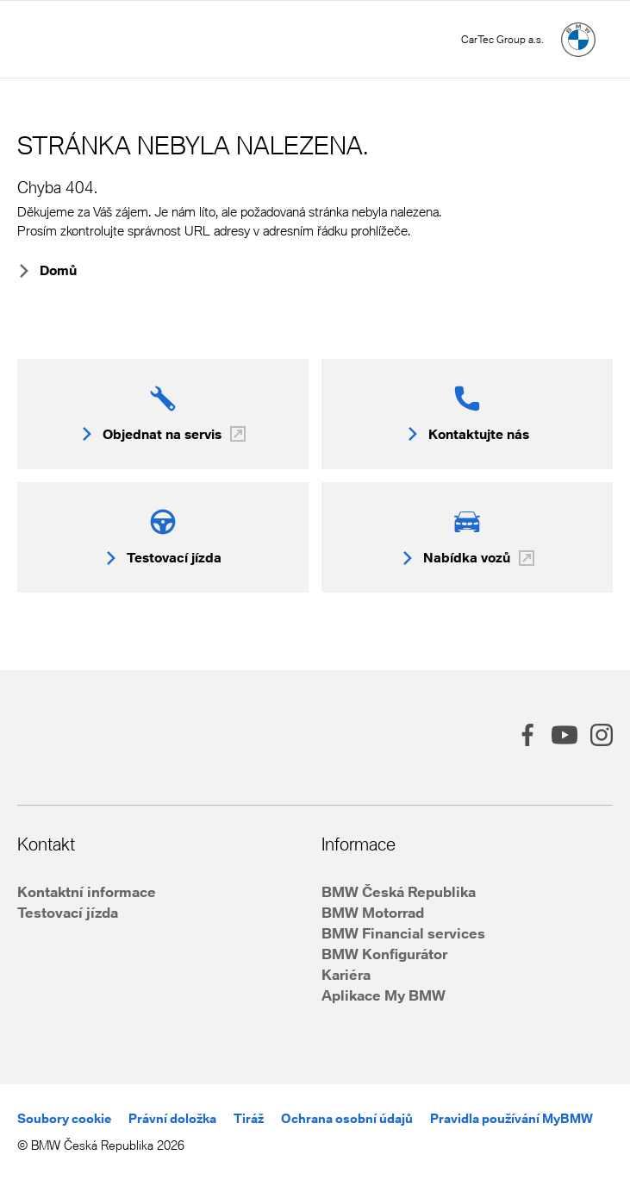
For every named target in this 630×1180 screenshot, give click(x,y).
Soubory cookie (64, 1118)
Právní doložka (172, 1118)
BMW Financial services (403, 933)
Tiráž (249, 1118)
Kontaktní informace (86, 891)
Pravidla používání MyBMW (511, 1118)
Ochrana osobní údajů (347, 1118)
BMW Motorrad (372, 912)
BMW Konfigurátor (384, 953)
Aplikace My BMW (383, 995)
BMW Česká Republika (398, 891)
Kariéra (346, 974)
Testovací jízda (67, 912)
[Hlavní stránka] (578, 39)
